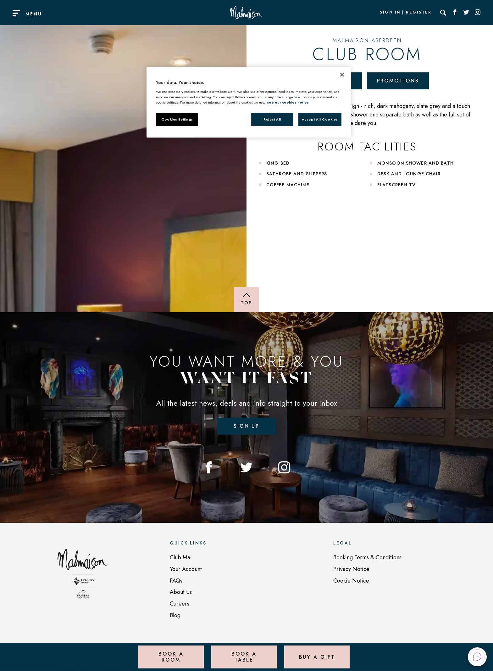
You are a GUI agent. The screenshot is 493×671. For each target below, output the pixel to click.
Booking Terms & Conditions (367, 557)
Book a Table (243, 656)
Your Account (186, 569)
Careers (179, 604)
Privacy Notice (351, 569)
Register (419, 12)
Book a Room (170, 656)
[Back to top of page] (246, 299)
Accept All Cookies (320, 119)
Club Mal (180, 557)
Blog (175, 615)
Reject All (272, 119)
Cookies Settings (177, 119)
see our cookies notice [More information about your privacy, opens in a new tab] (288, 102)
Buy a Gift (317, 656)
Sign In (390, 12)
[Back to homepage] (83, 576)
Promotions (398, 80)
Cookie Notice (351, 581)
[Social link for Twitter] (466, 12)
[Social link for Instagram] (477, 12)
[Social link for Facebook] (455, 12)
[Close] (342, 75)
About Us (181, 592)
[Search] (443, 12)
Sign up (246, 426)
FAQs (176, 581)
